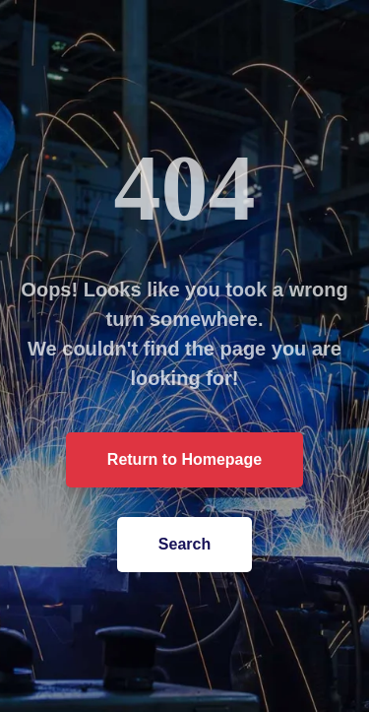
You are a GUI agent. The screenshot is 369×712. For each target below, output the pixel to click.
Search (182, 544)
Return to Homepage (182, 459)
